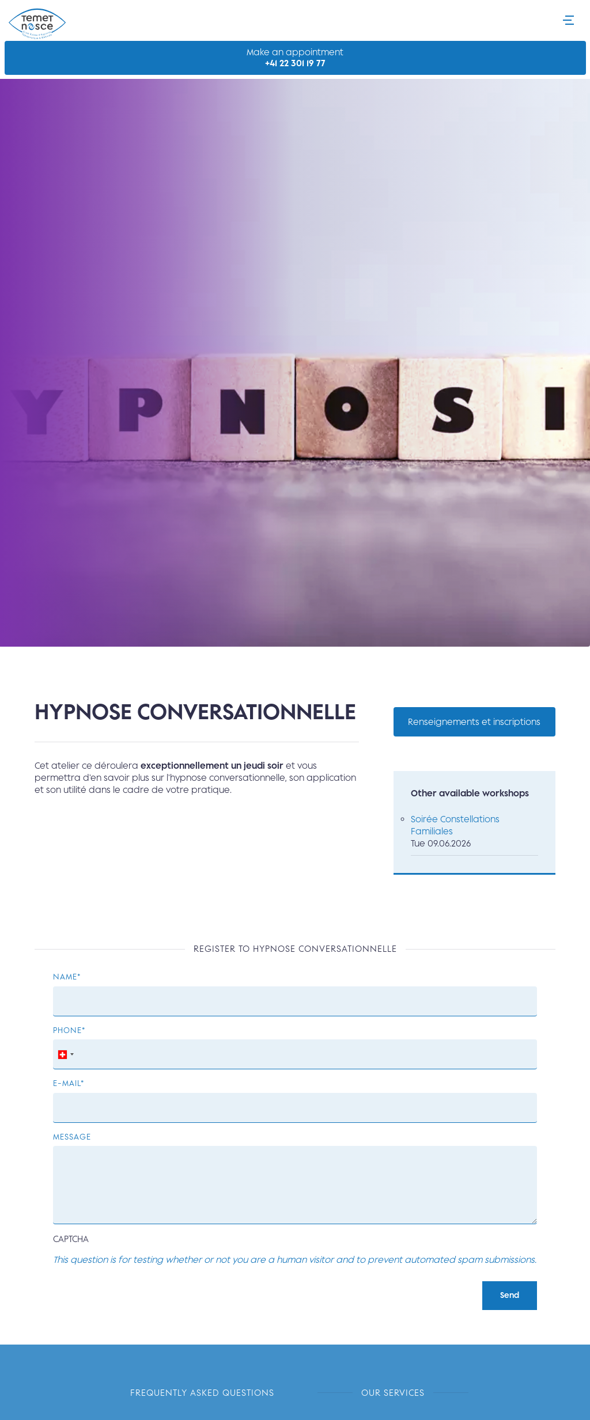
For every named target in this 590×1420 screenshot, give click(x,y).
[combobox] (65, 1054)
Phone (67, 1030)
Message (72, 1136)
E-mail (67, 1083)
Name (65, 976)
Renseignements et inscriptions (474, 721)
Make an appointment (295, 58)
